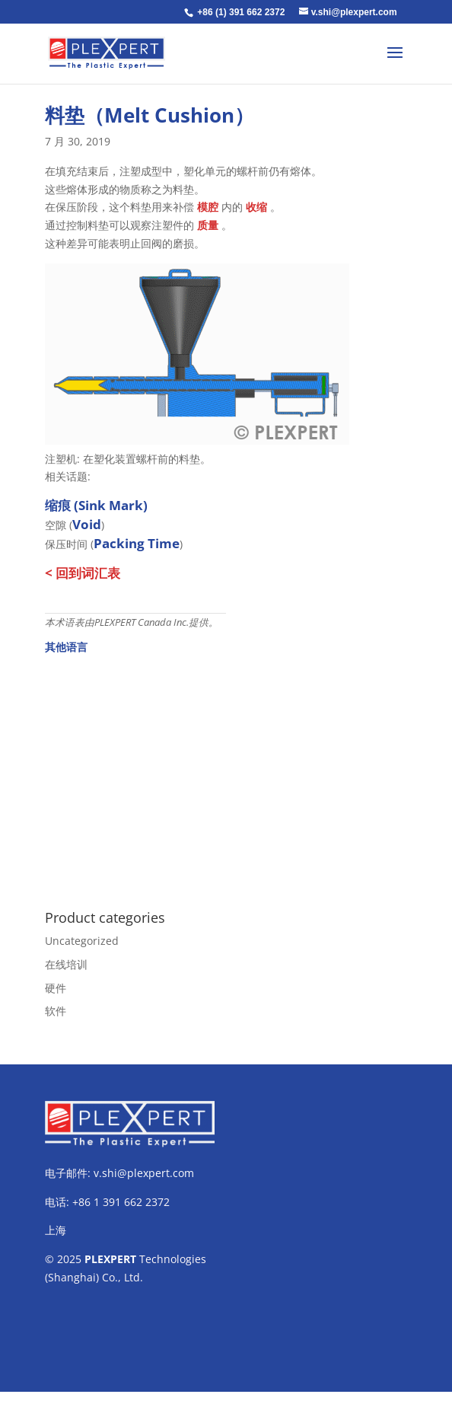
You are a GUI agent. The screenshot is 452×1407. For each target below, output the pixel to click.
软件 (55, 1010)
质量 (207, 225)
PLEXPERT (110, 1259)
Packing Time (137, 543)
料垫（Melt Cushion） (149, 115)
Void (86, 524)
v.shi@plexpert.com (144, 1173)
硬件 (55, 988)
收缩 (256, 206)
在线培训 (66, 964)
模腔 (207, 206)
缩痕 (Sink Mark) (96, 505)
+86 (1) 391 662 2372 (241, 12)
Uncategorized (82, 940)
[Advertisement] (225, 773)
